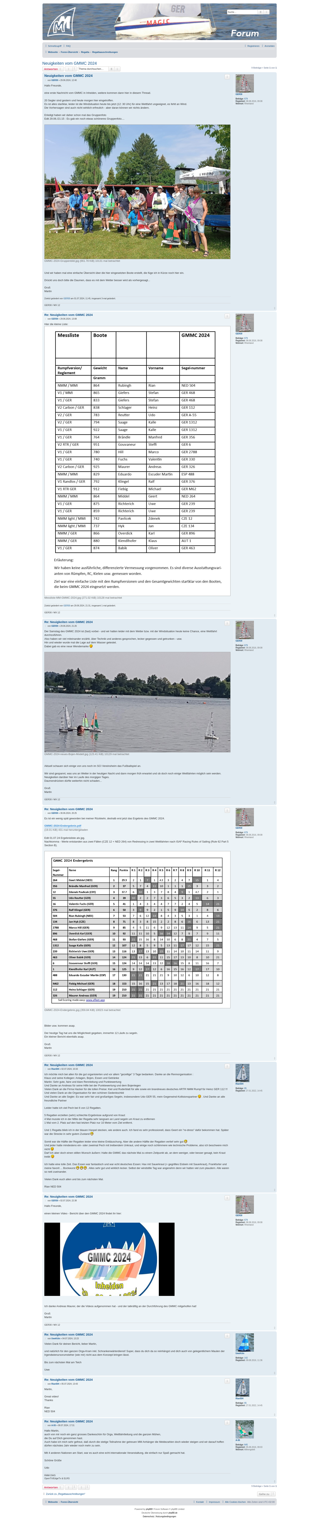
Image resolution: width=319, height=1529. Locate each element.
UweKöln (240, 1353)
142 (246, 1358)
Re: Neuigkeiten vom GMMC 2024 (68, 314)
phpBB (149, 1509)
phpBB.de (172, 1513)
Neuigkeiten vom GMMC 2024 (69, 63)
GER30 (239, 94)
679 (246, 99)
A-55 (238, 1440)
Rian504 (239, 1084)
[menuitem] (66, 46)
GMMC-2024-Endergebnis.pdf (62, 825)
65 (245, 1088)
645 (246, 1445)
